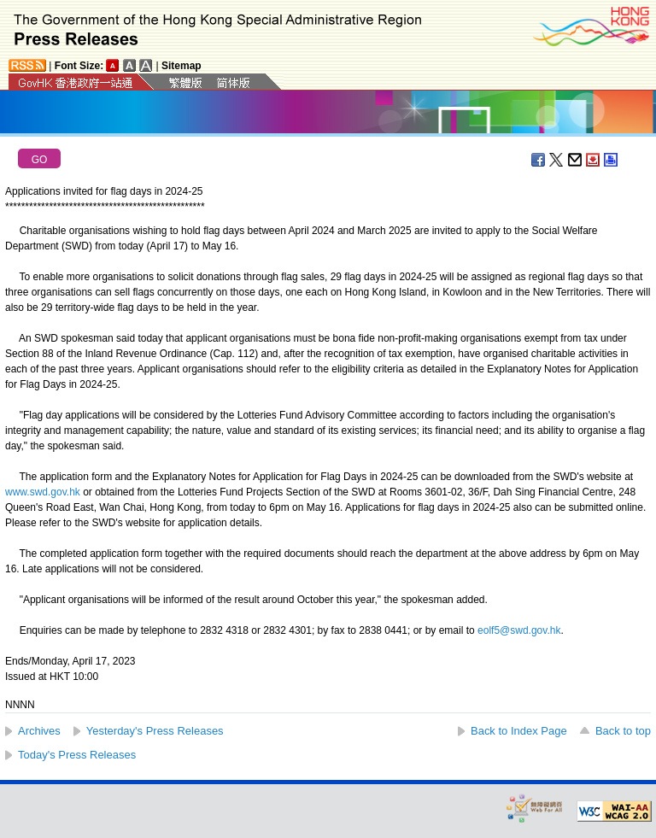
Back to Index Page (519, 730)
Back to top (623, 730)
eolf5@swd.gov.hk (518, 630)
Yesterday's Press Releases (155, 730)
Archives (39, 730)
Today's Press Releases (77, 754)
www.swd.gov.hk (42, 492)
